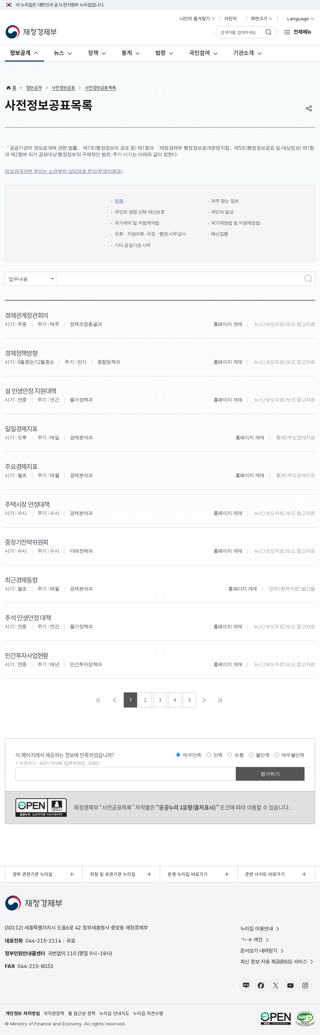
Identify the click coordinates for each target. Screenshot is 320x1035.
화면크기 (262, 18)
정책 (93, 52)
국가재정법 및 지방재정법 (237, 222)
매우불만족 (293, 755)
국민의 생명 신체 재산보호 (141, 211)
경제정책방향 (21, 352)
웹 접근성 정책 (82, 1013)
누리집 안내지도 (114, 1013)
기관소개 (243, 52)
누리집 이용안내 (260, 928)
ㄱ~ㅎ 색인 (255, 939)
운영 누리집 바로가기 (188, 874)
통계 (127, 52)
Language (298, 18)
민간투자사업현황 (26, 655)
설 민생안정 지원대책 (30, 390)
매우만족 (192, 755)
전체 (119, 200)
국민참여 (199, 52)
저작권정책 (54, 1013)
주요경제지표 (21, 466)
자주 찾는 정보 (226, 200)
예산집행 (220, 233)
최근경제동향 (21, 579)
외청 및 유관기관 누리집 (112, 874)
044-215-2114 (43, 940)
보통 (239, 755)
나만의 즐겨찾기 (198, 18)
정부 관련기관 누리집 (33, 874)
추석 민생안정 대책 (28, 617)
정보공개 (20, 52)
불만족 (262, 755)
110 (71, 953)
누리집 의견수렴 (148, 1013)
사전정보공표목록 (100, 87)
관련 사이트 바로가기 (265, 874)
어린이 (233, 18)
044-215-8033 (35, 966)
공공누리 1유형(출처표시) (41, 807)
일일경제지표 (21, 428)
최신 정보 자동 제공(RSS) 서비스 (277, 961)
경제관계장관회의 (26, 315)
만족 (218, 755)
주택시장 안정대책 (27, 504)
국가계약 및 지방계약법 (138, 222)
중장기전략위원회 (26, 541)
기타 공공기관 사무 (133, 245)
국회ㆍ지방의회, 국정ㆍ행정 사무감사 (152, 233)
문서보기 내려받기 (262, 950)
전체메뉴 (302, 32)
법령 (160, 52)
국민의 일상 (223, 211)
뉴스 (59, 52)
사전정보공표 (63, 87)
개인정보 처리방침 (22, 1013)
